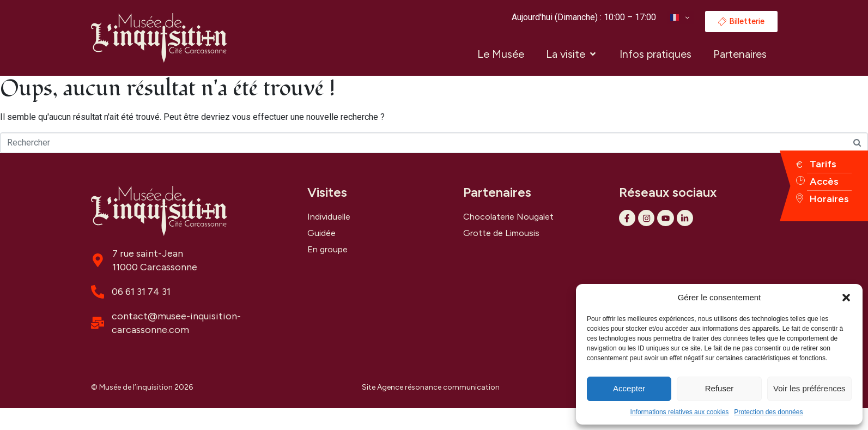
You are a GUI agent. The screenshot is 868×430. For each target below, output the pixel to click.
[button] (846, 297)
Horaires (829, 199)
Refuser (719, 388)
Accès (824, 181)
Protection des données (768, 412)
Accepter (629, 388)
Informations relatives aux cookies (679, 412)
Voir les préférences (809, 388)
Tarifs (823, 164)
